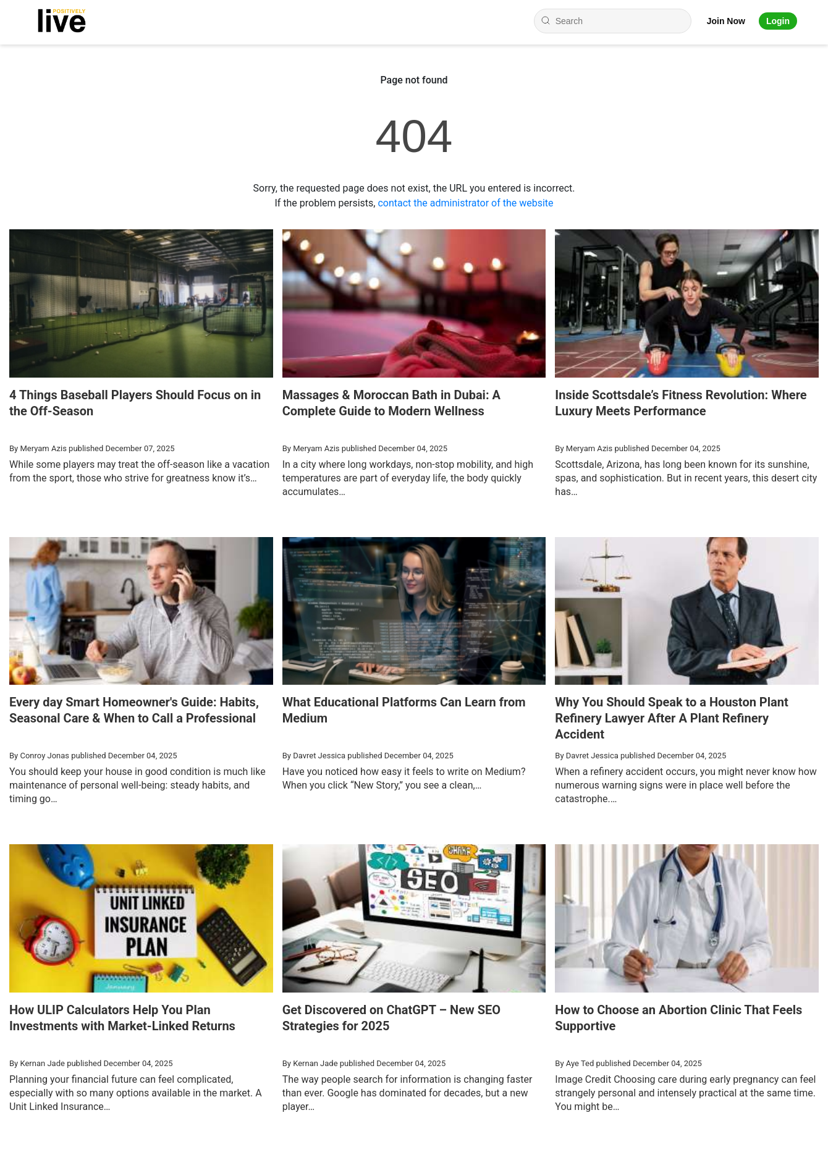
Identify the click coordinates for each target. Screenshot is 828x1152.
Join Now (726, 21)
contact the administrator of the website (465, 203)
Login (778, 21)
